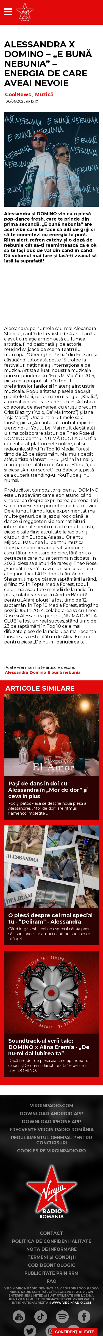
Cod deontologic (51, 1265)
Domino (38, 672)
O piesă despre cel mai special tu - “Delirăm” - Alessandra (50, 918)
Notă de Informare (51, 1249)
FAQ (52, 1281)
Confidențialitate (74, 1332)
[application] (85, 11)
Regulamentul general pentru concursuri (51, 1140)
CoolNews (18, 95)
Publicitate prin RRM (51, 1273)
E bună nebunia (64, 672)
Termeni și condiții (51, 1257)
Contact (51, 1233)
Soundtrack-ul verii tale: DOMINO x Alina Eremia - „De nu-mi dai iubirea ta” (49, 1047)
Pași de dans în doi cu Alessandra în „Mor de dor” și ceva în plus (48, 790)
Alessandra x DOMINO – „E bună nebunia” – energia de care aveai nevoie (48, 63)
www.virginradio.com (71, 1303)
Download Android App (51, 1113)
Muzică (44, 95)
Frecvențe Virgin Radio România (52, 1129)
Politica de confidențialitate (51, 1241)
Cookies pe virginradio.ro (51, 1150)
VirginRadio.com (51, 1105)
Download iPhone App (51, 1121)
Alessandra (16, 672)
